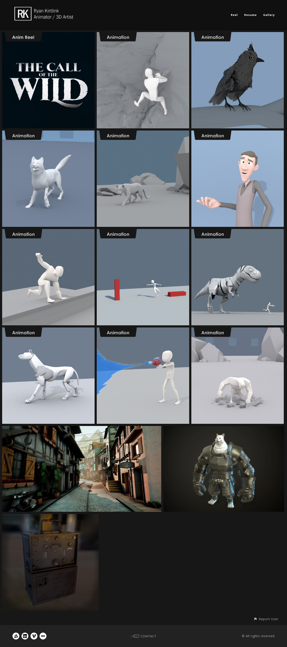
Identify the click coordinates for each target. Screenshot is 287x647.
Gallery (269, 15)
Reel (234, 15)
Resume (250, 15)
